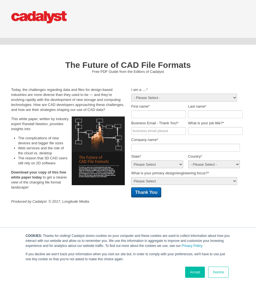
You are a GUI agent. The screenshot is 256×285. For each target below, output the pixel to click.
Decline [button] (218, 272)
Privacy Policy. (192, 246)
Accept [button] (195, 272)
